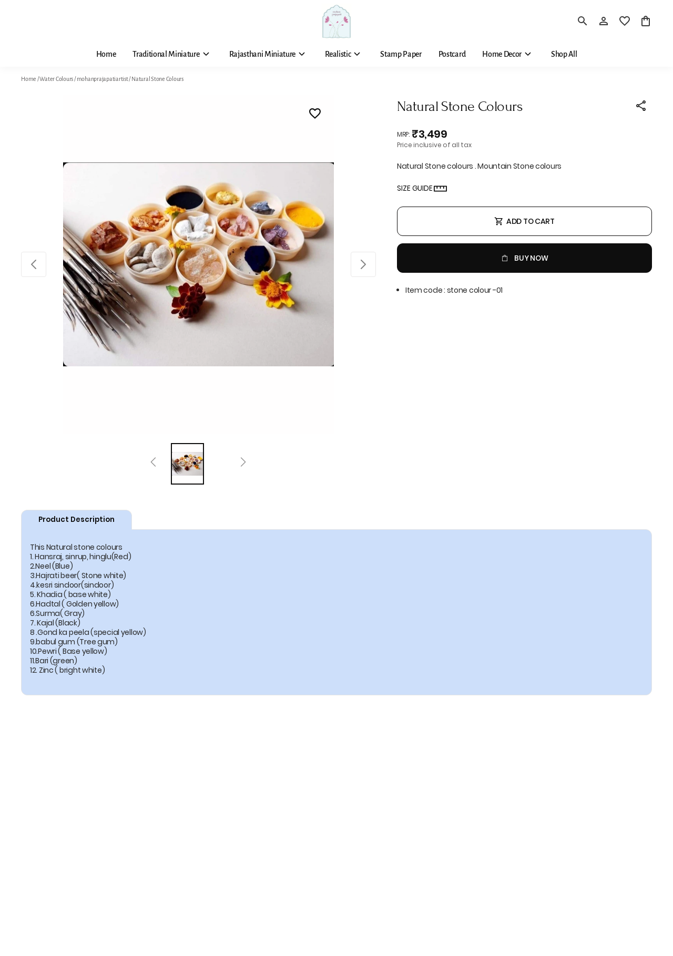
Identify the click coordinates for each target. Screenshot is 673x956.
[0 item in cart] (645, 21)
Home (28, 79)
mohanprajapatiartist (102, 79)
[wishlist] (624, 21)
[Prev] (153, 463)
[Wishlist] (315, 115)
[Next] (243, 463)
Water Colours (56, 79)
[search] (582, 21)
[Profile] (603, 21)
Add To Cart (524, 221)
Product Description (76, 520)
